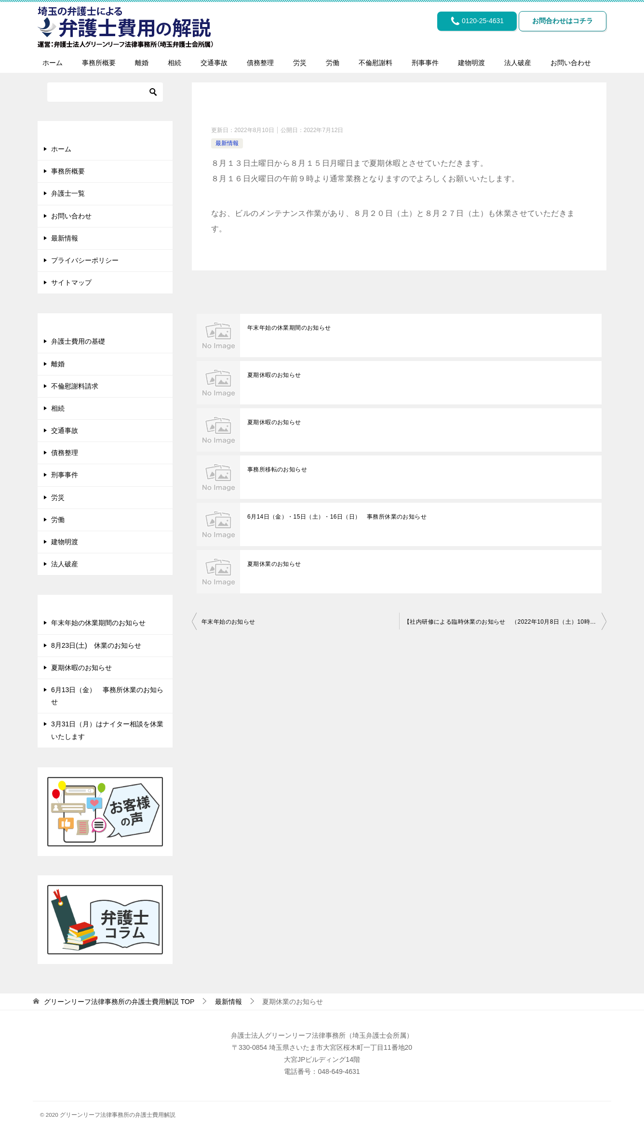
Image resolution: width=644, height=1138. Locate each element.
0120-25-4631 (472, 21)
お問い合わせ (570, 63)
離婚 (141, 63)
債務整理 (260, 63)
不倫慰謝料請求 (74, 386)
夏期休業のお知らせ (274, 564)
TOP (119, 1001)
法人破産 (517, 63)
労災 (300, 63)
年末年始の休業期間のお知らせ (289, 327)
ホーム (52, 63)
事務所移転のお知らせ (277, 469)
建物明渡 (471, 63)
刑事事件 (425, 63)
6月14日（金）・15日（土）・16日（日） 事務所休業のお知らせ (337, 516)
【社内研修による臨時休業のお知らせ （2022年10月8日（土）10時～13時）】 (505, 621)
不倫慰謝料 (375, 63)
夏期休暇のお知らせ (274, 375)
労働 (332, 63)
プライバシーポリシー (85, 260)
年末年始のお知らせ (228, 621)
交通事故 (214, 63)
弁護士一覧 (68, 193)
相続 (174, 63)
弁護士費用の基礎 (78, 341)
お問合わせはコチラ (561, 22)
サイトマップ (71, 282)
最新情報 (227, 143)
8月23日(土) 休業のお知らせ (96, 645)
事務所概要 (99, 63)
